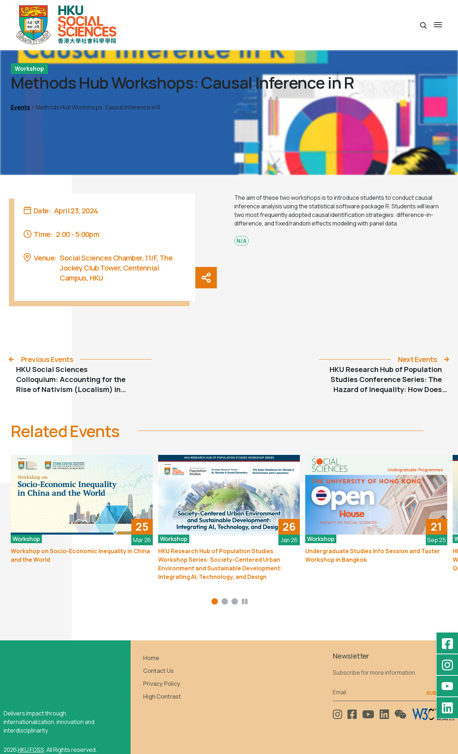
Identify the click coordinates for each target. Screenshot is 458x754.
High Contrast (162, 696)
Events (20, 107)
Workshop (29, 69)
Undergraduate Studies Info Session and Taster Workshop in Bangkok (372, 555)
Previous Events (47, 359)
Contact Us (158, 671)
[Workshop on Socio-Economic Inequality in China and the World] (82, 495)
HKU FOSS (31, 750)
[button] (423, 24)
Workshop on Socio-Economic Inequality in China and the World (80, 555)
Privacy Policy (161, 684)
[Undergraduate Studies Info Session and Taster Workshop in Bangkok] (376, 495)
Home (151, 658)
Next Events (417, 359)
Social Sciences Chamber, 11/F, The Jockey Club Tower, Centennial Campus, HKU (116, 268)
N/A (242, 241)
